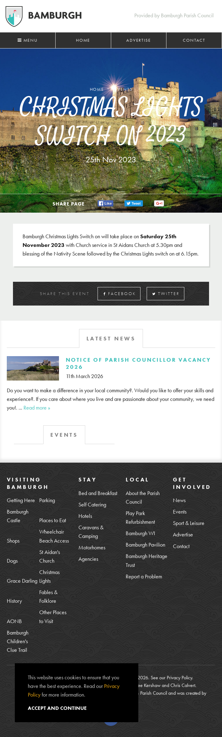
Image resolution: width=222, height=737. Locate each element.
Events (179, 511)
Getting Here (21, 500)
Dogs (12, 560)
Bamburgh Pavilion (145, 544)
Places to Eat (52, 520)
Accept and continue (57, 708)
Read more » (36, 407)
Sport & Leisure (188, 523)
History (14, 600)
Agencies (88, 558)
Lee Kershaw (148, 685)
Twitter (166, 293)
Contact (194, 40)
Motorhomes (91, 547)
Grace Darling (22, 580)
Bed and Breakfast (97, 493)
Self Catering (92, 504)
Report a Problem (144, 576)
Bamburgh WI (140, 533)
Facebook (119, 293)
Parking (47, 500)
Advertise (138, 40)
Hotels (85, 515)
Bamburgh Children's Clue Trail (17, 641)
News (179, 500)
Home (83, 40)
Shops (13, 540)
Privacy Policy (179, 677)
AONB (14, 621)
